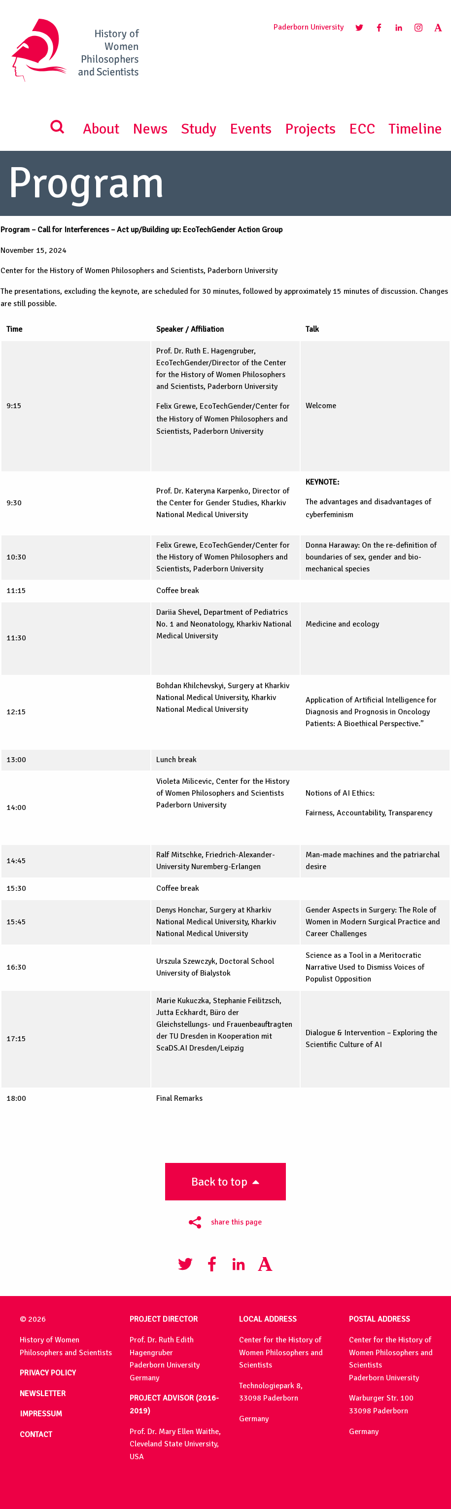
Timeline (415, 129)
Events (251, 129)
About (101, 129)
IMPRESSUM (41, 1414)
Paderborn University (309, 27)
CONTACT (36, 1434)
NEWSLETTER (43, 1394)
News (150, 129)
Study (198, 129)
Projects (310, 129)
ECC (362, 129)
